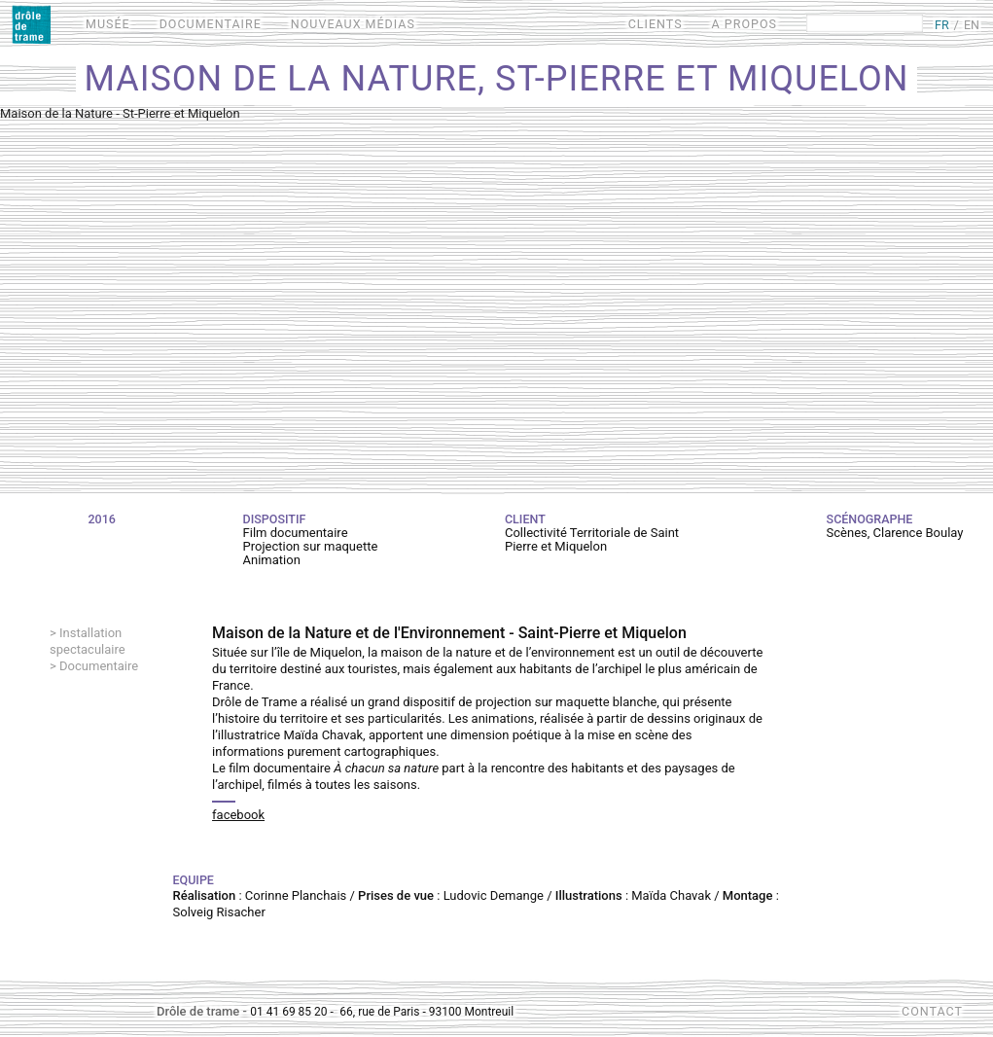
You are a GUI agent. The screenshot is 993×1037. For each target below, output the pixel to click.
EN (971, 25)
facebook (238, 814)
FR (942, 25)
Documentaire (98, 666)
